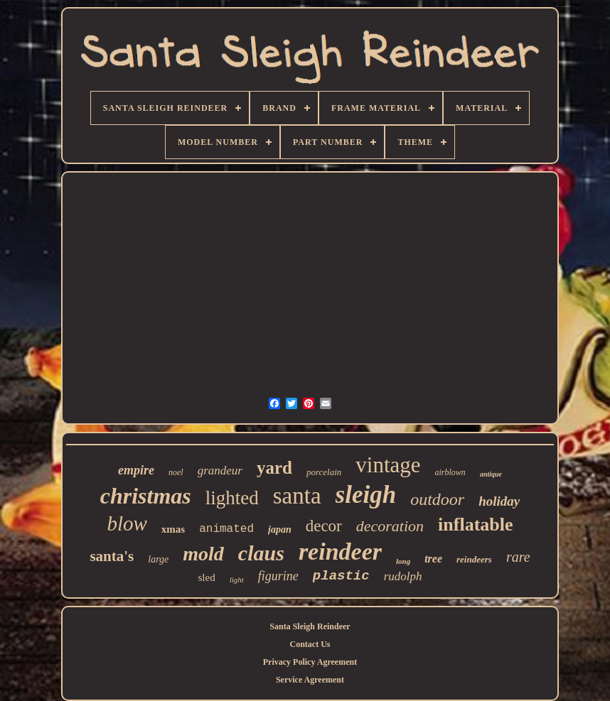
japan (279, 529)
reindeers (474, 559)
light (237, 579)
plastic (341, 576)
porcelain (323, 472)
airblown (450, 472)
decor (324, 526)
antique (491, 474)
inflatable (475, 524)
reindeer (340, 551)
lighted (232, 498)
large (158, 559)
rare (518, 557)
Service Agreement (310, 680)
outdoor (437, 499)
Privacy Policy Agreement (310, 662)
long (403, 561)
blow (126, 523)
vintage (387, 464)
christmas (145, 496)
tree (433, 559)
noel (175, 472)
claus (261, 553)
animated (226, 529)
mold (203, 554)
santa (297, 496)
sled (206, 577)
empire (136, 470)
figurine (278, 576)
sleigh (366, 495)
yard (274, 467)
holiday (499, 501)
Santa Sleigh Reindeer (309, 626)
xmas (173, 529)
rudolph (403, 576)
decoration (390, 526)
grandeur (220, 470)
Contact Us (309, 644)
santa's (112, 556)
